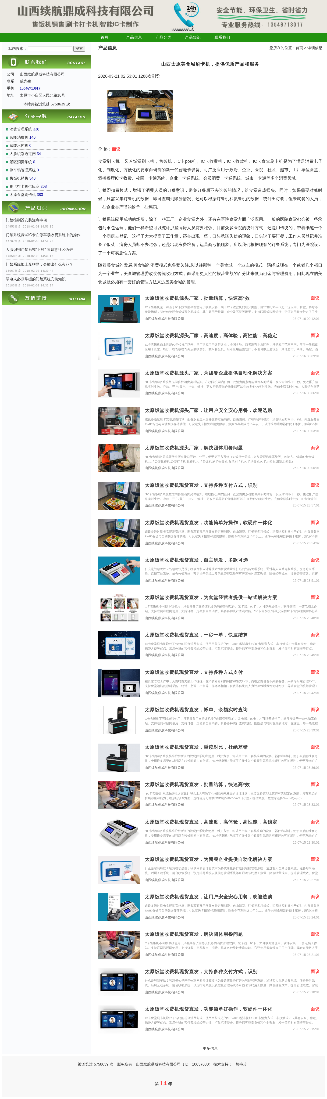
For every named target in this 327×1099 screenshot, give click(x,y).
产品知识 (193, 37)
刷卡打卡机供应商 (24, 186)
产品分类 (163, 37)
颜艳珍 (241, 1064)
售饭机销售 (19, 178)
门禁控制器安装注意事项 (26, 220)
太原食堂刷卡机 (23, 195)
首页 (105, 37)
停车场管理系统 (23, 170)
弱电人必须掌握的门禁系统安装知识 (36, 279)
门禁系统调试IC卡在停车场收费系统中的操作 (43, 235)
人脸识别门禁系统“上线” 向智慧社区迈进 (39, 250)
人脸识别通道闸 (23, 154)
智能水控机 (19, 146)
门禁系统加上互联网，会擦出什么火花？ (39, 264)
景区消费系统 (21, 162)
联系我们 (222, 37)
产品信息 (134, 37)
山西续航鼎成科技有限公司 (164, 319)
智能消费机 (19, 137)
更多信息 (210, 1048)
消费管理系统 (21, 129)
